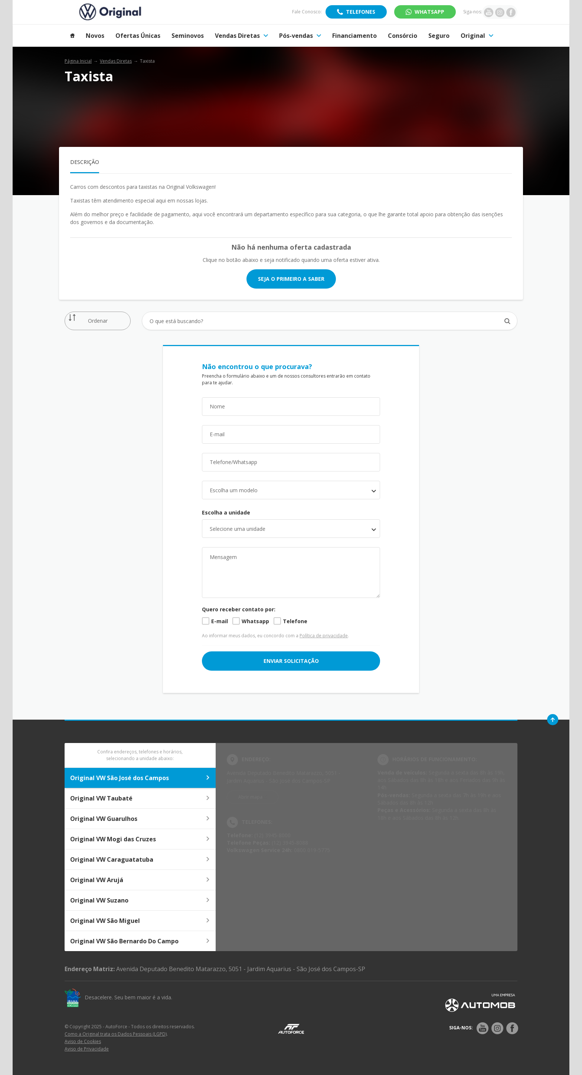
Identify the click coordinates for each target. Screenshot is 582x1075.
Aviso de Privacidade (87, 1049)
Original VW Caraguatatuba (140, 859)
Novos (95, 35)
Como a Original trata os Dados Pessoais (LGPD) (116, 1034)
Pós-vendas (300, 35)
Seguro (438, 35)
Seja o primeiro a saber (291, 278)
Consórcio (402, 35)
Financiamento (354, 35)
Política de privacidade (324, 635)
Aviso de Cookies (83, 1041)
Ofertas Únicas (137, 35)
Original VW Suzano (140, 900)
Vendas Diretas (241, 35)
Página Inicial (78, 61)
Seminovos (187, 35)
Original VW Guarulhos (140, 819)
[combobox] (291, 490)
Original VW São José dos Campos (140, 778)
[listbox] (291, 528)
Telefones (360, 11)
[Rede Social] (482, 1028)
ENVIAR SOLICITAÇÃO (291, 660)
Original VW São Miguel (140, 921)
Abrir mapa (250, 797)
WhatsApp (429, 11)
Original (477, 35)
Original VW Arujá (140, 880)
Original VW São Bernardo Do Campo (140, 941)
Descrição (84, 161)
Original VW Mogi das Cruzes (140, 839)
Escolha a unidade (226, 512)
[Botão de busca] (507, 321)
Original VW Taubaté (140, 798)
